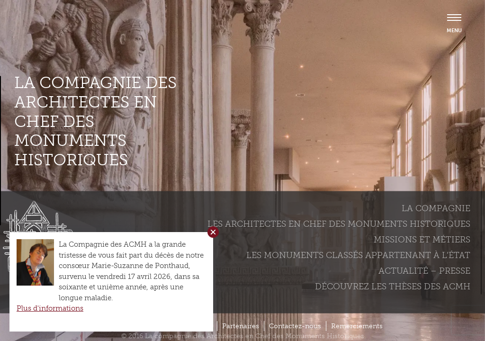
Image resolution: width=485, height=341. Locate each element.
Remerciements (357, 326)
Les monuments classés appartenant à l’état (358, 255)
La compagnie (436, 208)
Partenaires (240, 326)
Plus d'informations (50, 308)
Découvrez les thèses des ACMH (392, 286)
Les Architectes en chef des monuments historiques (338, 223)
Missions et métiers (422, 239)
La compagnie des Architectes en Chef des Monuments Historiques (95, 121)
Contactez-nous (295, 326)
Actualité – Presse (424, 270)
